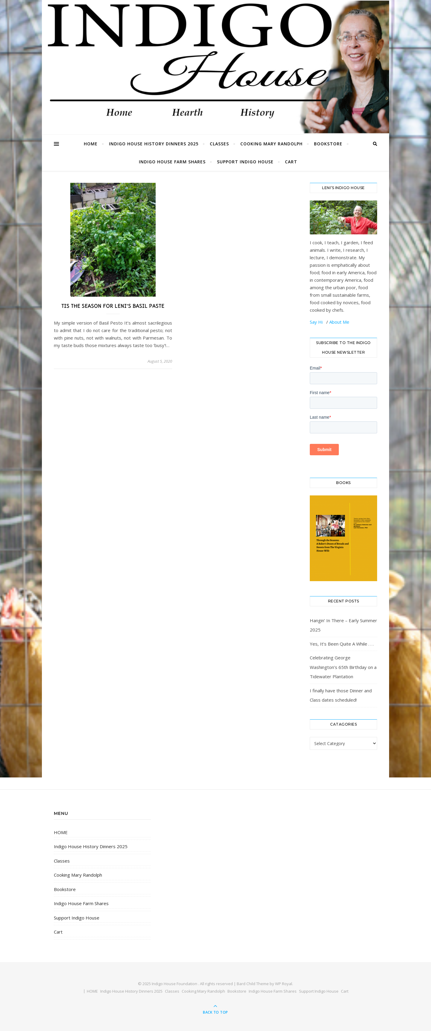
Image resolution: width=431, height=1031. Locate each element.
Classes (219, 144)
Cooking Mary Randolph (271, 144)
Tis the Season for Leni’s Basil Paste (112, 306)
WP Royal (283, 983)
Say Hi (317, 322)
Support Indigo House (245, 162)
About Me (339, 322)
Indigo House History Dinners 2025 (153, 144)
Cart (291, 162)
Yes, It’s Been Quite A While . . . (342, 644)
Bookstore (328, 144)
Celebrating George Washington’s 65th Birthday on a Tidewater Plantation (343, 667)
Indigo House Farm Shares (172, 162)
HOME (91, 144)
